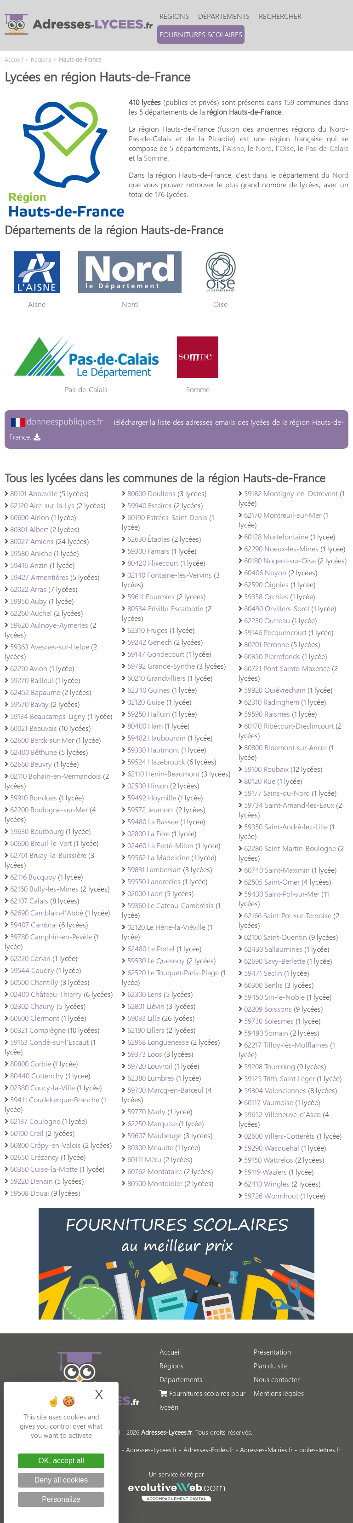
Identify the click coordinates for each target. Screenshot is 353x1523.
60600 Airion (29, 517)
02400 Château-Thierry (46, 994)
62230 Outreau (267, 620)
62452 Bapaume (35, 692)
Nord (264, 148)
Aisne (235, 148)
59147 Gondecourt (155, 654)
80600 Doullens (151, 493)
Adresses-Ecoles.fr (208, 1449)
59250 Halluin (148, 713)
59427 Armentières (39, 577)
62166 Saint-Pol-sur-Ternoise (287, 915)
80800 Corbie (30, 1063)
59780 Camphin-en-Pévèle (51, 936)
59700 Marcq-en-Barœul (165, 1089)
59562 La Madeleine (158, 857)
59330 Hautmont (153, 749)
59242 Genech (149, 642)
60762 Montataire (154, 1171)
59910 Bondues (33, 797)
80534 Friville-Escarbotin (165, 608)
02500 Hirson (147, 785)
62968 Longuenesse (158, 1042)
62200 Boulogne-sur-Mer (49, 809)
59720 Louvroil (149, 1066)
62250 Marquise (152, 1123)
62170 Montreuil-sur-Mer (282, 515)
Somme (155, 157)
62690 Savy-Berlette (274, 961)
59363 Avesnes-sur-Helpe (49, 646)
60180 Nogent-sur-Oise (280, 560)
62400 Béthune (33, 752)
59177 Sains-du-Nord (277, 793)
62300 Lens (144, 994)
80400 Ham (145, 725)
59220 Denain (31, 1181)
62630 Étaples (148, 539)
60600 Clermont (34, 1018)
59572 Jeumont (150, 809)
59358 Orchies (266, 596)
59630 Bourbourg (37, 831)
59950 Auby (28, 601)
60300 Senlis (263, 985)
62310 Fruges (147, 630)
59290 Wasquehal (271, 1147)
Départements (224, 16)
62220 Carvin (30, 958)
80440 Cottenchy (36, 1075)
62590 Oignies (266, 584)
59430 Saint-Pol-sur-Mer (281, 893)
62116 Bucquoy (33, 876)
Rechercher (280, 16)
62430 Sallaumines (273, 949)
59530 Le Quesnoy (156, 960)
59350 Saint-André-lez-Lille (286, 826)
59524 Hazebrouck (156, 761)
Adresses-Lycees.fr (151, 1449)
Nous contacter (277, 1379)
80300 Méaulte (150, 1147)
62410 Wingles (267, 1183)
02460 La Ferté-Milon (160, 845)
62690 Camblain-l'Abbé (46, 912)
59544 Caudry (32, 970)
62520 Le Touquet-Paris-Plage (173, 972)
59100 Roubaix (266, 769)
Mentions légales (279, 1393)
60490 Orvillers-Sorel (276, 608)
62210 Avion (28, 668)
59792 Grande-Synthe (161, 666)
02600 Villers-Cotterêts (279, 1136)
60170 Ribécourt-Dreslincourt (289, 725)
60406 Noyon (265, 572)
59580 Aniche (31, 553)
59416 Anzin (29, 565)
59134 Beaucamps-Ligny (47, 716)
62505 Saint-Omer (272, 881)
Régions (174, 16)
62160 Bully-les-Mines (44, 888)
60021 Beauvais (33, 728)
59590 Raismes (267, 713)
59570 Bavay (29, 704)
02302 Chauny (32, 1006)
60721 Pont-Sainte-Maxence (287, 668)
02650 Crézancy (34, 1157)
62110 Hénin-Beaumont (163, 773)
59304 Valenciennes (275, 1090)
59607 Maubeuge (154, 1135)
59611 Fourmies (151, 596)
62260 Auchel (31, 613)
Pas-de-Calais (327, 148)
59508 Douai (29, 1193)
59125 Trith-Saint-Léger (279, 1078)
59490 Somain (266, 1032)
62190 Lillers (146, 1030)
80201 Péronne (266, 644)
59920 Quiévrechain (275, 690)
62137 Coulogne (35, 1121)
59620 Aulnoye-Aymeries (49, 625)
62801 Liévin (146, 1006)
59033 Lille (143, 1018)
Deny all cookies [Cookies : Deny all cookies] (61, 1480)
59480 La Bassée (152, 821)
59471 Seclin (263, 973)
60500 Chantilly (34, 982)
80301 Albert (29, 529)
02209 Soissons (268, 1008)
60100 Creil (27, 1133)
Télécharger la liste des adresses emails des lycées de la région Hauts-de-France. (176, 429)
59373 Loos (144, 1054)
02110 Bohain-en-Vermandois (55, 776)
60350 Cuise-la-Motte (44, 1169)
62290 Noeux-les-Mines (281, 548)
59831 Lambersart (154, 869)
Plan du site (271, 1365)
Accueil (170, 1351)
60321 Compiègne (38, 1030)
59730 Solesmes (269, 1020)
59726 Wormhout (271, 1195)
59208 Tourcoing (269, 1066)
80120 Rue (259, 781)
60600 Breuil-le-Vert (41, 843)
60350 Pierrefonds (272, 656)
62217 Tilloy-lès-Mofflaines (286, 1044)
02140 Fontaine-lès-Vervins (169, 574)
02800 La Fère (148, 833)
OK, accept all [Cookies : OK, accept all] (61, 1461)
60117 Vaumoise (268, 1102)
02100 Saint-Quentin (275, 937)
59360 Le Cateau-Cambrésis (170, 905)
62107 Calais (29, 900)
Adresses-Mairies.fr (266, 1449)
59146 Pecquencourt (275, 632)
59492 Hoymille (151, 797)
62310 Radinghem (271, 701)
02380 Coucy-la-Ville (42, 1087)
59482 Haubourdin (156, 737)
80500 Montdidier (154, 1183)
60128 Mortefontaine (276, 536)
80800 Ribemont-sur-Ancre (285, 747)
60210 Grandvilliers (156, 678)
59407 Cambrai (33, 924)
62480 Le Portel (151, 948)
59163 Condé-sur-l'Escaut (49, 1042)
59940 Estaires (149, 505)
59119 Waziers (265, 1171)
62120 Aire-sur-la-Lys (42, 505)
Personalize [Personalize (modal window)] (61, 1499)
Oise (286, 148)
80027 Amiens (32, 541)
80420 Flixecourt (152, 563)
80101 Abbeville (33, 493)
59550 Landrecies (154, 881)
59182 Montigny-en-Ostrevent (291, 493)
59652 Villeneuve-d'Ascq (282, 1114)
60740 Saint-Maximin (277, 869)
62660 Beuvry (31, 764)
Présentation (272, 1351)
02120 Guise (146, 701)
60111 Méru (144, 1159)
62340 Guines (148, 690)
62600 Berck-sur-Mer (42, 740)
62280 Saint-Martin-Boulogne (290, 848)
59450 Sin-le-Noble (274, 997)
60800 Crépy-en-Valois (45, 1145)
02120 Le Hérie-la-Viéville (166, 927)
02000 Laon (145, 893)
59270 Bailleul (31, 680)
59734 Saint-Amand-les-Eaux (289, 805)
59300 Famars (148, 551)
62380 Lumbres (150, 1078)
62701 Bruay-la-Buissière (48, 855)
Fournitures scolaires (200, 34)
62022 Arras (28, 589)
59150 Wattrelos (268, 1159)
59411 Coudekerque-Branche (54, 1099)
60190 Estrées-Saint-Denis (167, 517)
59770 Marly (146, 1111)
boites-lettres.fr (320, 1449)
